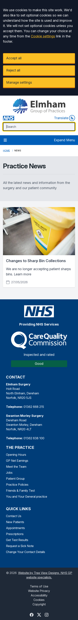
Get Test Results (17, 540)
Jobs (9, 472)
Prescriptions (15, 534)
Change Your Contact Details (25, 552)
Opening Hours (16, 454)
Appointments (15, 528)
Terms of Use (39, 586)
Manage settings (19, 82)
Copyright (39, 604)
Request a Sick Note (20, 546)
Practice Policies (17, 484)
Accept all (14, 58)
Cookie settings (43, 36)
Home (6, 150)
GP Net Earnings (17, 460)
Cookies (39, 600)
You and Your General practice (26, 496)
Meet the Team (16, 466)
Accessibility (39, 595)
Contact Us (13, 516)
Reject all (13, 70)
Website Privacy (39, 591)
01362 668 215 (34, 407)
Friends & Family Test (20, 490)
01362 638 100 (34, 438)
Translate (64, 118)
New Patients (15, 522)
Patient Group (15, 478)
